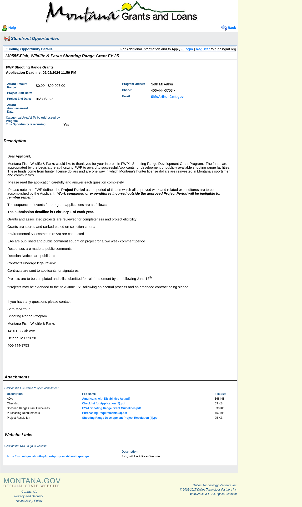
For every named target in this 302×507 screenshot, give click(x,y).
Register (203, 49)
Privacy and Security (28, 496)
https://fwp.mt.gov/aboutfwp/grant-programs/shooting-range (48, 456)
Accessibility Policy (29, 500)
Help (8, 28)
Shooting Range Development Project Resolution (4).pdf (120, 417)
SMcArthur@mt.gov (167, 97)
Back (228, 28)
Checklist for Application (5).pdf (103, 403)
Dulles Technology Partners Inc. (215, 485)
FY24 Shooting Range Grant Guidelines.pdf (111, 408)
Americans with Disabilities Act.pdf (106, 398)
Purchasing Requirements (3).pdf (104, 413)
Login (188, 49)
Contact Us (29, 491)
